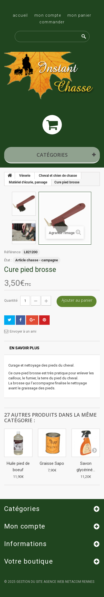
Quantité (10, 300)
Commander (52, 22)
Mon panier (79, 15)
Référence (12, 252)
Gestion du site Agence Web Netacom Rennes (55, 582)
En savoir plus (24, 348)
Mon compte (47, 15)
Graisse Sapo (52, 463)
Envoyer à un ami (23, 331)
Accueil (20, 15)
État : (8, 260)
